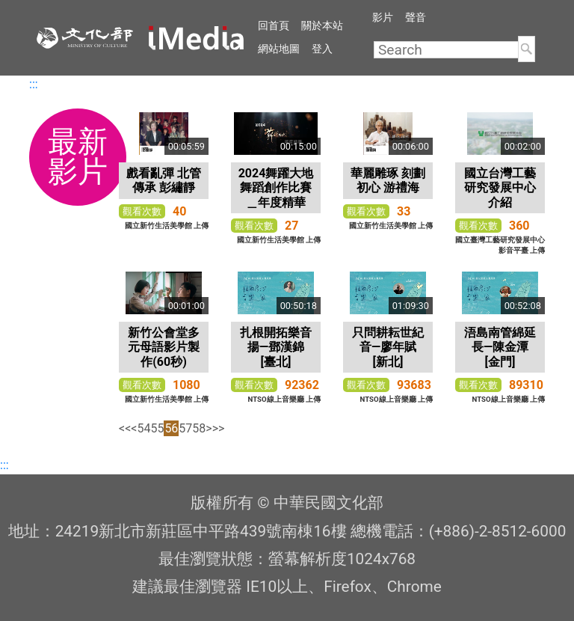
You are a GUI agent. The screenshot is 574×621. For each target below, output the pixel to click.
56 (171, 428)
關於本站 (322, 25)
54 (143, 428)
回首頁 (273, 25)
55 (157, 428)
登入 (322, 49)
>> (218, 428)
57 (185, 428)
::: (33, 84)
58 (199, 428)
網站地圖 (279, 49)
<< (125, 428)
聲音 (415, 17)
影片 (382, 17)
